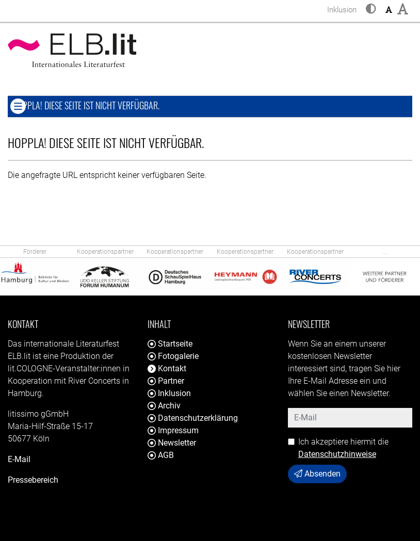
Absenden (317, 474)
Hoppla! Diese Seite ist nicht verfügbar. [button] (116, 105)
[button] (371, 10)
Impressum (173, 430)
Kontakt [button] (167, 368)
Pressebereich (33, 480)
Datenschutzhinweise (337, 454)
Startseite (170, 344)
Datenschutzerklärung (193, 418)
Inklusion (169, 393)
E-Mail (19, 459)
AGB (161, 455)
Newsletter (172, 443)
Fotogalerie (173, 356)
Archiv (164, 406)
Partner (166, 381)
